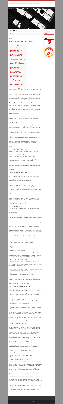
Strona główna (11, 8)
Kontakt (43, 8)
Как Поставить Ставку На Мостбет (15, 56)
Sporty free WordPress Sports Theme (28, 401)
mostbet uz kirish (30, 119)
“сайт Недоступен (13, 79)
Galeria (38, 8)
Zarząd (27, 8)
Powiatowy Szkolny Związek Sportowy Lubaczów (24, 3)
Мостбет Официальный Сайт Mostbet (16, 50)
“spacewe (10, 34)
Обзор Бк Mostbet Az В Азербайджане (16, 55)
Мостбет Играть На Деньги (14, 83)
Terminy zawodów (32, 8)
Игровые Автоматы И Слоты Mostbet (16, 60)
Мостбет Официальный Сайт (15, 51)
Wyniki (23, 8)
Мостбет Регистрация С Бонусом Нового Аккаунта (18, 62)
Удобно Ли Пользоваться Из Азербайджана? (17, 59)
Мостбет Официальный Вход (15, 58)
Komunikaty (18, 8)
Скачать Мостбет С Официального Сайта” (17, 47)
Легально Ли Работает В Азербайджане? (16, 54)
